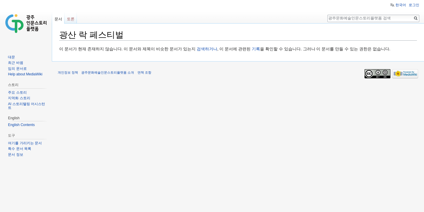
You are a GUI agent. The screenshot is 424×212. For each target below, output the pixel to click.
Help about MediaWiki (25, 74)
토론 (70, 19)
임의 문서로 (17, 69)
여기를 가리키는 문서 (25, 143)
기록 (256, 49)
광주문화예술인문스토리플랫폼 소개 (107, 72)
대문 (11, 57)
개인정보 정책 (68, 72)
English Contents (21, 125)
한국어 (400, 5)
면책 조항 (144, 72)
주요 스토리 (17, 92)
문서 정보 (15, 155)
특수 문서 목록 (19, 149)
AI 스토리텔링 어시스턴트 (26, 106)
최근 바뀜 (15, 63)
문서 (58, 19)
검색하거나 (207, 49)
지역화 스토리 (19, 98)
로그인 (414, 5)
